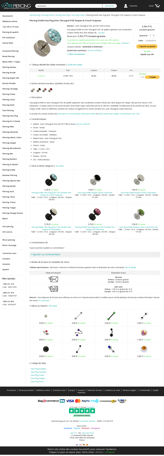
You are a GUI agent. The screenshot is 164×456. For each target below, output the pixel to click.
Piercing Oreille (8, 170)
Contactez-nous (9, 253)
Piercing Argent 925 (10, 78)
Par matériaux (8, 37)
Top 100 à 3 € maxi (10, 27)
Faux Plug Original (38, 378)
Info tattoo (7, 232)
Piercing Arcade (9, 72)
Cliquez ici (54, 452)
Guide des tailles (75, 64)
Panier (151, 6)
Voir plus (60, 165)
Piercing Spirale (9, 186)
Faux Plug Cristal (37, 375)
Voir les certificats (95, 50)
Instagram (95, 428)
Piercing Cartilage (10, 89)
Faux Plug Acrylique (38, 369)
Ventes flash (7, 43)
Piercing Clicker (8, 94)
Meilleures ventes (9, 21)
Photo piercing (8, 240)
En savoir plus (44, 300)
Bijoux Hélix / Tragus (11, 62)
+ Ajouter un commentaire (45, 254)
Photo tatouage (9, 245)
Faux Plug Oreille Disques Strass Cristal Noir (95, 192)
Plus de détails (130, 267)
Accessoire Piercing (10, 51)
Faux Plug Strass (37, 381)
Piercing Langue (9, 143)
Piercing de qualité (10, 32)
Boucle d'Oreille (9, 83)
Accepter (110, 452)
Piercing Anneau (9, 67)
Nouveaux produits (26, 390)
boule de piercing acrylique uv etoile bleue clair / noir (119, 114)
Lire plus (101, 32)
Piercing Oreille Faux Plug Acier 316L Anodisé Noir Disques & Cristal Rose (95, 228)
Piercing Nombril (9, 159)
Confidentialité (144, 390)
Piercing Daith (8, 105)
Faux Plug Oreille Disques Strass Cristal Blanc (138, 192)
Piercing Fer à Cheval (11, 121)
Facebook (68, 428)
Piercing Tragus (9, 208)
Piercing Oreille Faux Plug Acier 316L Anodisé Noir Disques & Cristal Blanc (51, 228)
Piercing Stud (8, 191)
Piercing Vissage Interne (12, 213)
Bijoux (5, 218)
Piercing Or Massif (10, 164)
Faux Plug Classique (38, 372)
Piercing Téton (8, 197)
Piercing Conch (8, 99)
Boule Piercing (8, 56)
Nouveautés (7, 16)
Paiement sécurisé (94, 390)
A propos (6, 258)
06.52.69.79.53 (88, 433)
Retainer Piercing (9, 175)
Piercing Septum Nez (11, 180)
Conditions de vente (112, 390)
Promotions (11, 390)
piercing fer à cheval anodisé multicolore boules (77, 114)
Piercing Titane (8, 202)
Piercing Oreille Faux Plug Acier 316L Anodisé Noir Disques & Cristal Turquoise (51, 193)
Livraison (6, 264)
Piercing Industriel (10, 132)
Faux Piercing (8, 110)
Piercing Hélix (8, 126)
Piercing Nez (7, 153)
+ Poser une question (76, 54)
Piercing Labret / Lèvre (11, 137)
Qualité (5, 269)
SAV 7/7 (73, 433)
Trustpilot (90, 407)
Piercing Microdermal (11, 148)
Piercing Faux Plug (10, 116)
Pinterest (85, 428)
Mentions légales (129, 390)
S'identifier (133, 6)
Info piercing (7, 226)
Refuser (99, 452)
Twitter (77, 428)
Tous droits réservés (87, 421)
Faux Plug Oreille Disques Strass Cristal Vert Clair (138, 227)
